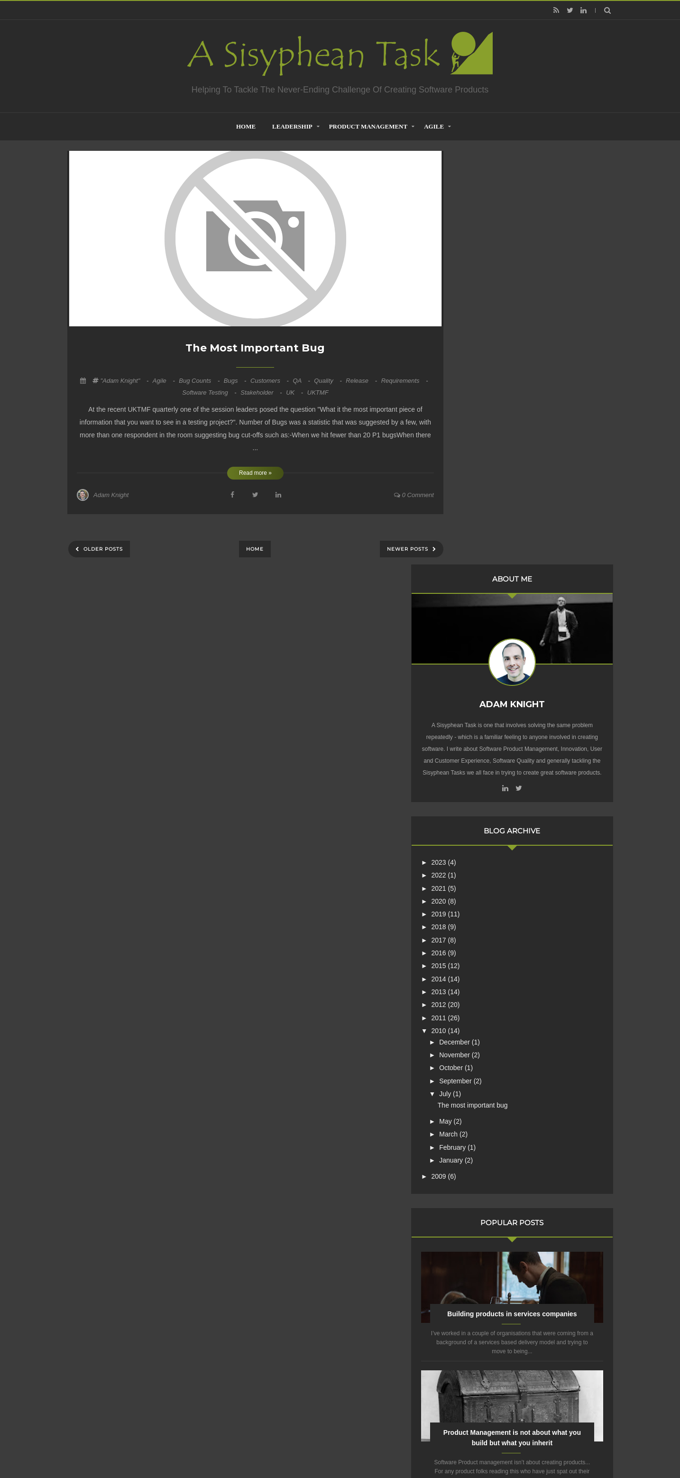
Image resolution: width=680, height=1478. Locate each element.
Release (362, 380)
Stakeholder (262, 392)
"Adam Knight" (125, 380)
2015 (483, 560)
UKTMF (318, 392)
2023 (483, 457)
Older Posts (102, 549)
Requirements (404, 380)
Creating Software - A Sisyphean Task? (325, 1446)
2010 (483, 625)
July (489, 688)
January (495, 754)
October (495, 662)
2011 (483, 612)
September (500, 675)
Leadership (292, 126)
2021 (483, 483)
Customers (270, 380)
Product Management (368, 126)
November (499, 649)
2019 (483, 508)
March (493, 728)
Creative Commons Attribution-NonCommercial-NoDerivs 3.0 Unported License (522, 1304)
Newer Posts (408, 549)
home (246, 126)
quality (328, 380)
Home (255, 549)
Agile (434, 126)
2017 (483, 534)
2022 (483, 469)
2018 (483, 522)
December (499, 636)
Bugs (236, 380)
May (490, 716)
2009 (483, 771)
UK (295, 392)
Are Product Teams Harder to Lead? (534, 1167)
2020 (483, 495)
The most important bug (255, 348)
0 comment (414, 495)
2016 (483, 547)
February (497, 742)
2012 (483, 599)
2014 (483, 573)
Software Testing (210, 392)
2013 (483, 586)
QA (302, 380)
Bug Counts (200, 380)
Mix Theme (465, 1446)
